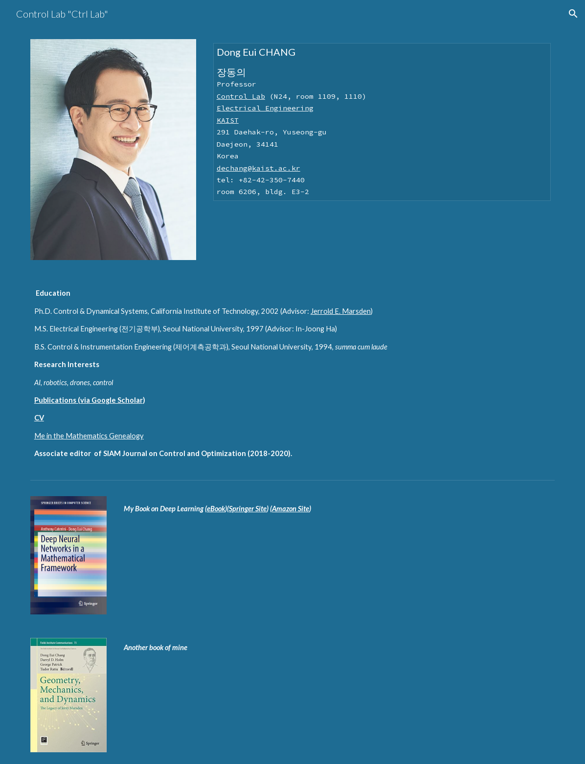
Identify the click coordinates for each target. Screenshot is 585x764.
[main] (382, 122)
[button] (573, 13)
